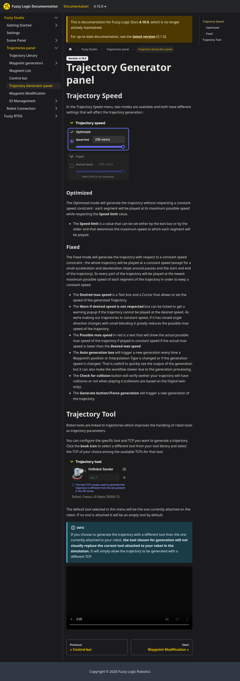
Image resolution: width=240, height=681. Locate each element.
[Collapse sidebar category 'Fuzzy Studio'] (56, 17)
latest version (143, 36)
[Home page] (70, 49)
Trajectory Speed (213, 21)
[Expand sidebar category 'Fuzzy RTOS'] (56, 116)
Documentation (76, 6)
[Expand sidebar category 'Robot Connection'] (56, 108)
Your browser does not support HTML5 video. (129, 597)
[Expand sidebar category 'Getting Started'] (56, 25)
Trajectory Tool (212, 40)
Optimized (212, 27)
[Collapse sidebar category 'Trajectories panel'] (56, 48)
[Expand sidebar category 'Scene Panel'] (56, 40)
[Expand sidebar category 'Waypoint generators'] (56, 63)
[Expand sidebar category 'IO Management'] (56, 101)
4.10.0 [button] (98, 6)
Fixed (209, 34)
